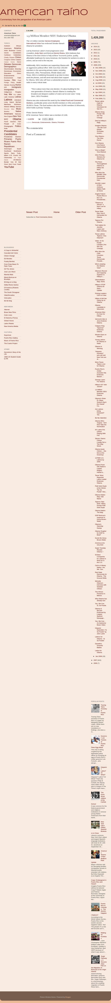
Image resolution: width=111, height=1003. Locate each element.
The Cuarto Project (10, 343)
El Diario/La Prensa (11, 318)
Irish (14, 94)
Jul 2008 (98, 83)
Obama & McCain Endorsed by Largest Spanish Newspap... (100, 613)
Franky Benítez (9, 261)
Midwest (6, 107)
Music (18, 109)
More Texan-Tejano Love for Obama (100, 364)
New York (17, 116)
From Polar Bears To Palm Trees (11, 265)
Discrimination (9, 69)
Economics (17, 71)
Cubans (18, 60)
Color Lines (8, 315)
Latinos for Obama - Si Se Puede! (100, 638)
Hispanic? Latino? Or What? (104, 771)
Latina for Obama (98, 651)
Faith (19, 78)
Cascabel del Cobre (11, 253)
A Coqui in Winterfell (11, 250)
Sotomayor (8, 149)
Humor (18, 85)
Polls (5, 128)
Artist (6, 50)
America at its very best (100, 544)
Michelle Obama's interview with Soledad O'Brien (100, 585)
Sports (6, 153)
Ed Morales (8, 259)
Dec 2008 (99, 68)
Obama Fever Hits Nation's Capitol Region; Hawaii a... (100, 468)
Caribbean (7, 55)
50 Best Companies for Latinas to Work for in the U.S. (100, 558)
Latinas (18, 97)
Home (56, 212)
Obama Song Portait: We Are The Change (100, 115)
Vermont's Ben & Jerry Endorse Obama (101, 321)
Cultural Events (9, 62)
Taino (13, 153)
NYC (6, 119)
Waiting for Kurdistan (104, 935)
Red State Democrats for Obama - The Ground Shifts (101, 575)
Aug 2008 (99, 80)
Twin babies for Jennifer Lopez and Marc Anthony (101, 228)
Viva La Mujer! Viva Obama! (100, 151)
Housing (12, 85)
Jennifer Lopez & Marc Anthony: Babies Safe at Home (100, 187)
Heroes (6, 85)
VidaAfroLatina (9, 295)
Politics (18, 126)
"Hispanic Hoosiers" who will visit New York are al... (100, 355)
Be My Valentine (100, 418)
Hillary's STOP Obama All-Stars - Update (100, 287)
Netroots (18, 114)
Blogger (68, 997)
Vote (12, 162)
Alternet (7, 309)
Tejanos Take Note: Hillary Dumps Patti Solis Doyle (100, 504)
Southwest (17, 151)
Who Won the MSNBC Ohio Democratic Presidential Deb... (100, 176)
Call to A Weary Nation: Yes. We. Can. (100, 567)
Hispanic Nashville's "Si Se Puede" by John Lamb (101, 631)
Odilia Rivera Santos (11, 285)
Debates (7, 64)
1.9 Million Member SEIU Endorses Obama (101, 392)
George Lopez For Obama (100, 380)
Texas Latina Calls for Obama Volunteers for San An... (101, 105)
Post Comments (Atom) (44, 217)
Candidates (17, 53)
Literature (17, 100)
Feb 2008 (99, 98)
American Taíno (44, 13)
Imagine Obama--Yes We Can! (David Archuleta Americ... (101, 129)
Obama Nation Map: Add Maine (100, 496)
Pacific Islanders (10, 121)
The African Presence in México (100, 593)
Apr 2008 (98, 92)
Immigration (9, 90)
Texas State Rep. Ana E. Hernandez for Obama (101, 214)
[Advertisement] (56, 200)
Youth (19, 164)
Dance (19, 62)
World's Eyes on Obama (100, 335)
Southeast (7, 151)
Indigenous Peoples (12, 92)
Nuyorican (7, 335)
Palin (19, 121)
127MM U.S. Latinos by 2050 (99, 460)
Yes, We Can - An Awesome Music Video (100, 623)
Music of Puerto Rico (11, 340)
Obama (54, 122)
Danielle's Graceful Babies (99, 645)
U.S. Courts (13, 155)
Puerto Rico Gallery (11, 338)
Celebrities (17, 55)
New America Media (11, 326)
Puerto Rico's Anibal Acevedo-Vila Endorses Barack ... (100, 373)
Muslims (6, 111)
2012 (96, 53)
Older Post (80, 212)
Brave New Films (10, 312)
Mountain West (9, 109)
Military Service (15, 107)
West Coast (12, 164)
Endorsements (45, 122)
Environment (8, 78)
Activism (7, 46)
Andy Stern (39, 53)
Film (14, 80)
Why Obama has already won (101, 599)
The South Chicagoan (11, 292)
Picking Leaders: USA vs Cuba (101, 294)
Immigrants (16, 87)
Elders (19, 73)
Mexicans (7, 104)
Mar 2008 (99, 95)
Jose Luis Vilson (9, 272)
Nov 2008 (99, 71)
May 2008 (99, 89)
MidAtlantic (17, 104)
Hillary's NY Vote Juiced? (101, 385)
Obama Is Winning (99, 347)
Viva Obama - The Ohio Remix (100, 138)
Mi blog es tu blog (10, 282)
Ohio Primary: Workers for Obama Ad (100, 157)
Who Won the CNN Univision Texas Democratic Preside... (100, 256)
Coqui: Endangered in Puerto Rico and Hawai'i (98, 882)
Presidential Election (12, 137)
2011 (96, 56)
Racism (7, 144)
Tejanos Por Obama (99, 221)
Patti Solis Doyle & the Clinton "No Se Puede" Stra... (101, 489)
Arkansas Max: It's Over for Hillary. (100, 314)
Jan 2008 (98, 656)
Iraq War (8, 94)
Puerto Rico (16, 141)
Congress (7, 60)
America (17, 48)
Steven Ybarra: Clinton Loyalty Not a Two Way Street (100, 442)
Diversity (18, 69)
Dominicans (8, 71)
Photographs (8, 126)
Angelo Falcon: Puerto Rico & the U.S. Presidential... (101, 196)
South (19, 149)
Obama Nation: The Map (100, 511)
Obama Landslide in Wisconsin (100, 307)
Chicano (11, 57)
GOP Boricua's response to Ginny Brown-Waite (100, 518)
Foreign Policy (9, 82)
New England (8, 116)
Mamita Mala (8, 274)
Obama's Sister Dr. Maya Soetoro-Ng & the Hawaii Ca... (100, 402)
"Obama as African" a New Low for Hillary (100, 205)
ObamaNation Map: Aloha (100, 280)
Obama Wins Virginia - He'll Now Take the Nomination (101, 424)
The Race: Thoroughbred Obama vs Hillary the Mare (101, 165)
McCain (18, 102)
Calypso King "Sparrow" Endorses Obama (99, 328)
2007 (96, 660)
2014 (96, 46)
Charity (6, 57)
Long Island (9, 102)
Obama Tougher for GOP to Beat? (100, 533)
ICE (5, 87)
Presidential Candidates (10, 133)
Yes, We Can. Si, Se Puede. (101, 604)
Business (12, 50)
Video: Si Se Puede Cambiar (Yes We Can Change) (100, 244)
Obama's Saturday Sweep (99, 526)
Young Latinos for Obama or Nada (100, 341)
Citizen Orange (9, 256)
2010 (96, 59)
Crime (13, 60)
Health (18, 82)
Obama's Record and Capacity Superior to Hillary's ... (101, 274)
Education (7, 73)
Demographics (10, 66)
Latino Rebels (9, 323)
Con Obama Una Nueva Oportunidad (100, 145)
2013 (96, 49)
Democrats (35, 122)
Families (7, 80)
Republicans (9, 146)
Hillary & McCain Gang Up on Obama (101, 300)
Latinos (8, 99)
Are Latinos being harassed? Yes (99, 412)
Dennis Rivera (59, 53)
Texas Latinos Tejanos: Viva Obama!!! (100, 236)
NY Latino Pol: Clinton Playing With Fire (100, 432)
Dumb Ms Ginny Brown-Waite (100, 539)
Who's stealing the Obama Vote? (100, 266)
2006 (96, 663)
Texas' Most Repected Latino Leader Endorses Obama (101, 479)
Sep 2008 (99, 77)
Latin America (9, 97)
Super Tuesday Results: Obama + (100, 550)
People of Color (12, 124)
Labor (19, 94)
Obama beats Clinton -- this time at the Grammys (100, 452)
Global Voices (9, 321)
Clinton (18, 57)
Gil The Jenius (9, 269)
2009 (96, 62)
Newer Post (32, 212)
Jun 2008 (98, 86)
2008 (96, 65)
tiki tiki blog (8, 301)
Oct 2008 (98, 74)
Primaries (60, 122)
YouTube (9, 166)
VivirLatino (7, 298)
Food (19, 80)
